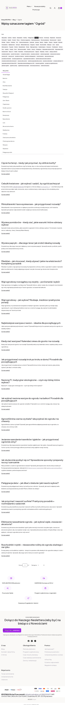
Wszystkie (5, 70)
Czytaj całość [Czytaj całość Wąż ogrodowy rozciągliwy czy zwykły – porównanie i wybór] (5, 290)
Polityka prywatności (52, 652)
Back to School (7, 111)
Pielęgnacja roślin (7, 152)
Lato (4, 122)
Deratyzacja (6, 115)
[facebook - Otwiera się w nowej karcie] (29, 641)
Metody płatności (29, 649)
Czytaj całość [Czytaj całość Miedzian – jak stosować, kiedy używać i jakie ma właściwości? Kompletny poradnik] (5, 272)
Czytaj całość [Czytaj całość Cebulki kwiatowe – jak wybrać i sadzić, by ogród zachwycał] (5, 194)
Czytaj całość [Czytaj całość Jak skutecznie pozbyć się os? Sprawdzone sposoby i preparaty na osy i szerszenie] (5, 473)
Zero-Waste (6, 100)
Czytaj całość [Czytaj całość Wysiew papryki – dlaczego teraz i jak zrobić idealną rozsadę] (5, 251)
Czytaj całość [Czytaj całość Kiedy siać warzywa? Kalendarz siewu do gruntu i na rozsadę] (5, 350)
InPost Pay (48, 659)
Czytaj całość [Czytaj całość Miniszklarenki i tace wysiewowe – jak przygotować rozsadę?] (5, 212)
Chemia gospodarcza (8, 141)
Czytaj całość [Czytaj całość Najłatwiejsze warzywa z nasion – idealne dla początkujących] (5, 331)
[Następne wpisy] (35, 565)
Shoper (34, 699)
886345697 (46, 694)
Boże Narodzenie (7, 85)
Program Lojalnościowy (31, 652)
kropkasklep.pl (45, 187)
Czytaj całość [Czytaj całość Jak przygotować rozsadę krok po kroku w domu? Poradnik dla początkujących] (5, 370)
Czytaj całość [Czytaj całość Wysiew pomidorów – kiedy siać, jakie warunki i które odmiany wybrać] (5, 233)
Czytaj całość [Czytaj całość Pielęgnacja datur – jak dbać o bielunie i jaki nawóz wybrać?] (5, 491)
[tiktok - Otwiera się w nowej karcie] (35, 641)
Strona (20, 565)
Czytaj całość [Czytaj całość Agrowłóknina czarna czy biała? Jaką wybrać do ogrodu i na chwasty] (5, 430)
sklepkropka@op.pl (33, 694)
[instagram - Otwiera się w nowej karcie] (32, 641)
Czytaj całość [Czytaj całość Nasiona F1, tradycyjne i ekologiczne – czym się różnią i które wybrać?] (5, 388)
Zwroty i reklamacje (29, 660)
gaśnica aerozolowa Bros (54, 468)
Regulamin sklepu (51, 665)
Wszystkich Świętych (8, 93)
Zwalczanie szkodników (9, 137)
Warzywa (5, 145)
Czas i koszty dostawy (30, 655)
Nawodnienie (6, 119)
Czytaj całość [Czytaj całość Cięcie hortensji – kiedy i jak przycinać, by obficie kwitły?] (5, 174)
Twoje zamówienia (7, 674)
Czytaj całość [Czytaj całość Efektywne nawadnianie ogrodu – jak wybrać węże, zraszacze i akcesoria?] (5, 535)
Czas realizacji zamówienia (32, 658)
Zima (4, 82)
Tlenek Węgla (6, 74)
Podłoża (5, 133)
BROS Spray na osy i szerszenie (34, 468)
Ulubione (4, 679)
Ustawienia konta (7, 677)
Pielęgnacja (6, 96)
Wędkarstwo (6, 130)
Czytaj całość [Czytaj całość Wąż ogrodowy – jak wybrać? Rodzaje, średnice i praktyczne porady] (5, 313)
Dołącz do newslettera (12, 630)
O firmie (4, 655)
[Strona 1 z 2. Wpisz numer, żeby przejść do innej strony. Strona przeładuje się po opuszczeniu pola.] (25, 565)
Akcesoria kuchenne (8, 126)
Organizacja (6, 104)
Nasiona (5, 78)
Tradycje (5, 89)
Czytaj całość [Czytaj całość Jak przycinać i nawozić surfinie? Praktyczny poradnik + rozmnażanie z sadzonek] (5, 512)
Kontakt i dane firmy (8, 652)
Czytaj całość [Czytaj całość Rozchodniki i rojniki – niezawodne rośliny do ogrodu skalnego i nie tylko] (5, 556)
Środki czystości (7, 108)
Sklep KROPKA (6, 19)
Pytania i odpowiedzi (52, 662)
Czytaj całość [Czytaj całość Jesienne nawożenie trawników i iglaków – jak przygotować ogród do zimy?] (5, 450)
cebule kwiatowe (18, 187)
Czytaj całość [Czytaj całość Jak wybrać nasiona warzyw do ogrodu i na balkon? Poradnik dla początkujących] (5, 409)
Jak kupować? (49, 649)
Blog (14, 19)
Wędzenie (5, 148)
